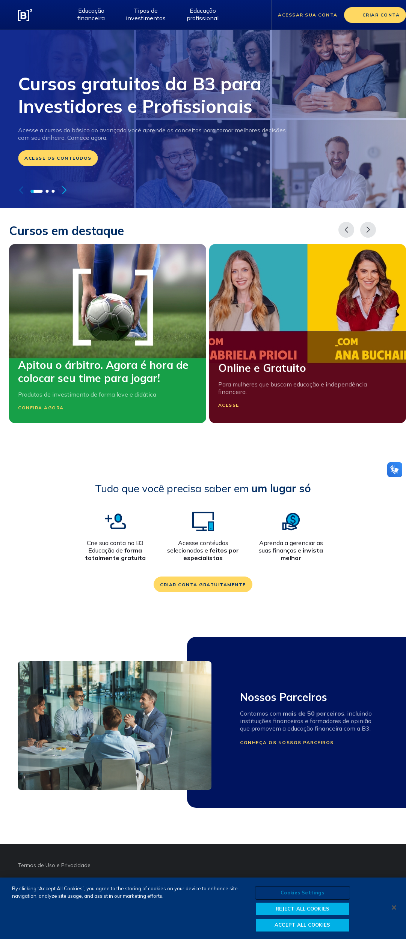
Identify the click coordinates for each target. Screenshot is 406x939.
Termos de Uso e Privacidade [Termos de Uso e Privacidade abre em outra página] (54, 865)
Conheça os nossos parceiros (287, 742)
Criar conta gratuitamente (203, 584)
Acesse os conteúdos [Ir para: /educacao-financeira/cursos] (58, 158)
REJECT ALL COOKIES (302, 909)
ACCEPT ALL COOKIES (302, 925)
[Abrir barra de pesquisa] (256, 15)
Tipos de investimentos (146, 14)
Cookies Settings (302, 893)
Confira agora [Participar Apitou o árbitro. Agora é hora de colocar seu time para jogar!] (46, 407)
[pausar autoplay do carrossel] (76, 190)
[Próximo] (368, 230)
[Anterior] (346, 230)
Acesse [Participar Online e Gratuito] (233, 405)
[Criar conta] (375, 15)
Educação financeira (91, 14)
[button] (36, 191)
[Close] (394, 908)
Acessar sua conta (308, 15)
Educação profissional (203, 14)
